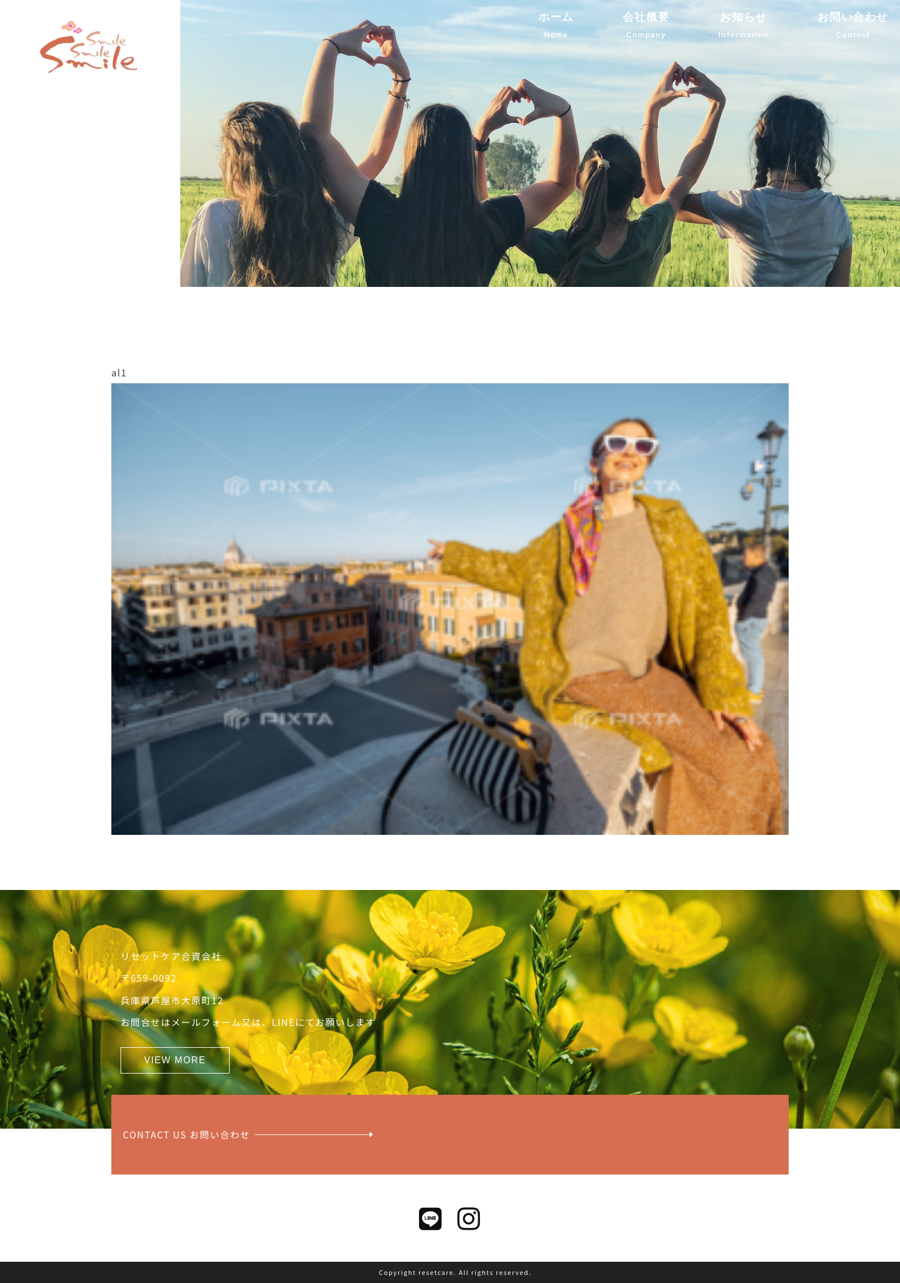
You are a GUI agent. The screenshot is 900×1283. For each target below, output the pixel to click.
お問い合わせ (853, 17)
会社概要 (646, 17)
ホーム (556, 17)
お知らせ (743, 17)
